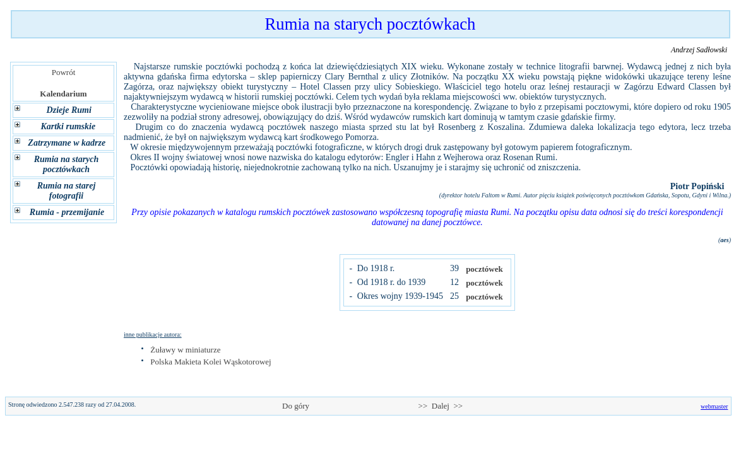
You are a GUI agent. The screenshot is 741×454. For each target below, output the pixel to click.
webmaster (714, 406)
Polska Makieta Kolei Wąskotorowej (210, 361)
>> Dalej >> (440, 405)
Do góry (296, 405)
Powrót (63, 72)
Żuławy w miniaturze (185, 349)
